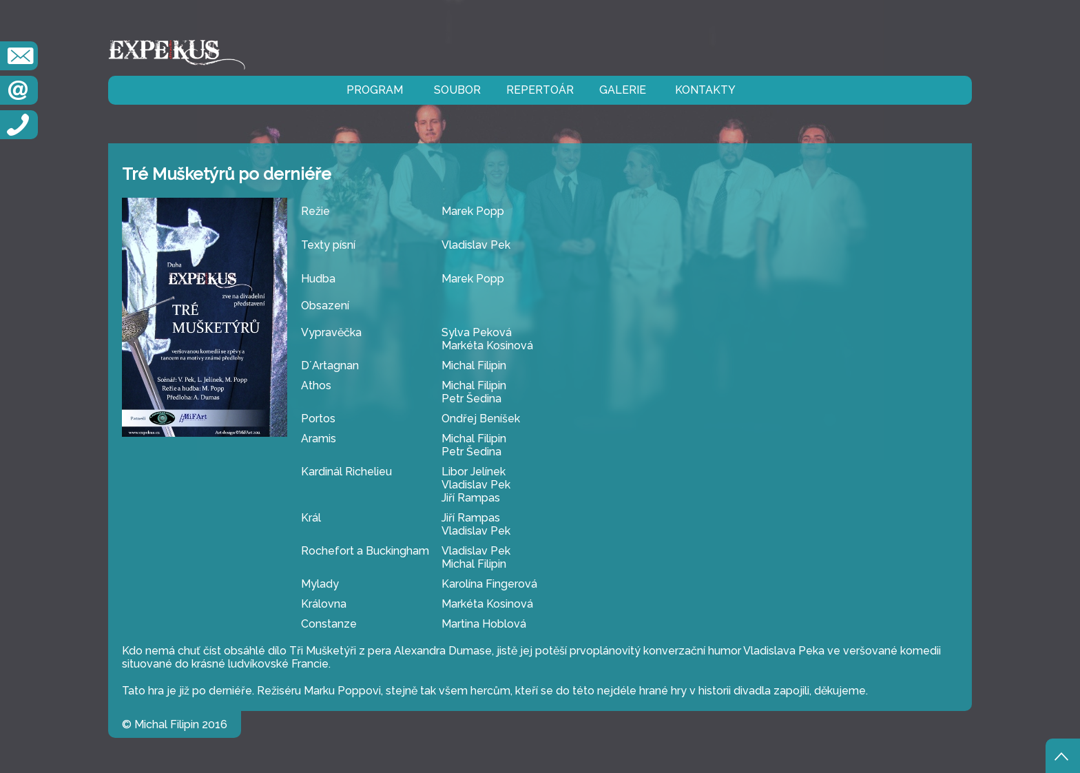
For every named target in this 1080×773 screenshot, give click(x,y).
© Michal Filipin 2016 (174, 724)
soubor (457, 89)
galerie (622, 89)
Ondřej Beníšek (481, 418)
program (374, 89)
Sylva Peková (477, 332)
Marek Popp (473, 211)
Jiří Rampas (471, 497)
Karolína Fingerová (489, 583)
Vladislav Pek (476, 244)
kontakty (705, 89)
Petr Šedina (471, 398)
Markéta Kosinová (487, 345)
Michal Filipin (474, 365)
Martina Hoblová (484, 623)
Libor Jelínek (474, 471)
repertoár (540, 89)
